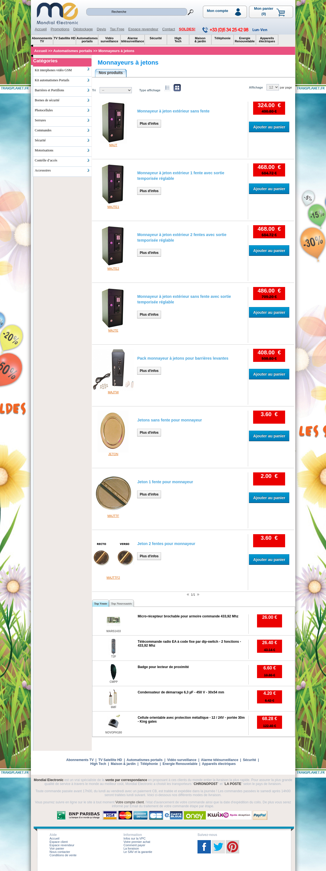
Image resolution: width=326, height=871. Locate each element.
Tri (94, 90)
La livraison (131, 848)
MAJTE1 (113, 206)
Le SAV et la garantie (138, 851)
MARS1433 (114, 631)
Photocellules (62, 110)
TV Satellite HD (110, 760)
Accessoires (62, 170)
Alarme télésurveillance (219, 760)
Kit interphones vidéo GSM (62, 69)
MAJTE (113, 330)
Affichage (256, 87)
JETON (113, 454)
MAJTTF (113, 515)
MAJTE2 (113, 268)
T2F (113, 656)
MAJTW (113, 392)
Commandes (62, 130)
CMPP (114, 681)
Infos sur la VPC (134, 838)
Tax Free (117, 29)
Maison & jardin (123, 764)
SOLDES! (187, 29)
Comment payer (134, 845)
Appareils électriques (219, 764)
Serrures (62, 120)
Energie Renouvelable (179, 764)
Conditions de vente (63, 855)
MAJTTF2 (113, 577)
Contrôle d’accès (62, 160)
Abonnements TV (80, 760)
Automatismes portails (144, 760)
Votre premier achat (137, 841)
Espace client (59, 841)
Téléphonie (149, 764)
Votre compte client (129, 802)
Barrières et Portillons (62, 90)
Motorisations (62, 150)
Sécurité (62, 140)
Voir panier (57, 848)
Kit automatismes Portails (62, 80)
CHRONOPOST (206, 784)
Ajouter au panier (269, 127)
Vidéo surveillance (181, 760)
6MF (113, 707)
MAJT (113, 145)
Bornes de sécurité (62, 100)
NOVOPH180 (113, 732)
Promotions (60, 29)
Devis (101, 29)
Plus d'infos (149, 124)
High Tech (98, 764)
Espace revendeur (143, 29)
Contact (168, 29)
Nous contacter (60, 851)
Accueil (41, 29)
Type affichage (149, 90)
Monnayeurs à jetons (128, 62)
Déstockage (83, 29)
